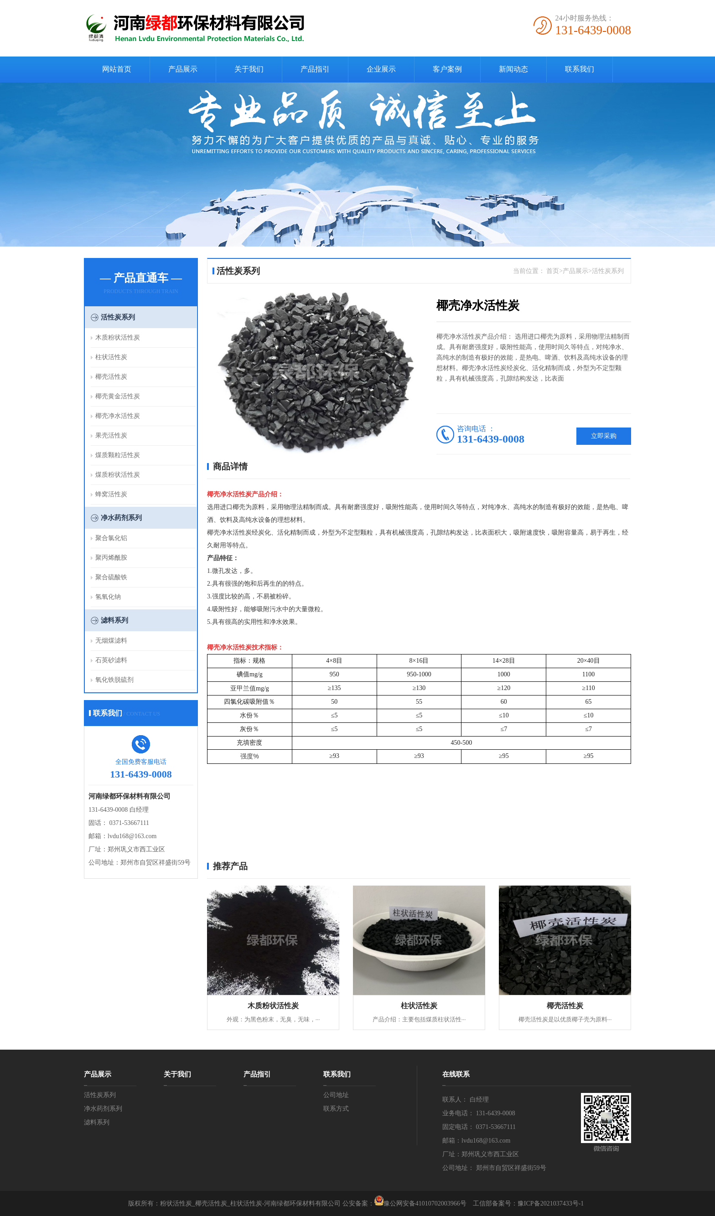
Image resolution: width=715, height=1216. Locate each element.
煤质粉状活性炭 (117, 474)
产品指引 (315, 69)
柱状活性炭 (111, 357)
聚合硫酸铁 (111, 577)
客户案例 (447, 69)
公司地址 (336, 1095)
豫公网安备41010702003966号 (424, 1203)
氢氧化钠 (108, 596)
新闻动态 (513, 69)
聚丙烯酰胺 (111, 557)
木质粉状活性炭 (117, 337)
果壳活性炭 (111, 435)
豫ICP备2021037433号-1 (551, 1203)
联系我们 (579, 69)
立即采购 (604, 436)
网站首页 (116, 69)
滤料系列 (114, 620)
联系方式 (336, 1108)
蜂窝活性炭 (111, 494)
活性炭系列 (118, 317)
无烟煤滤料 (111, 640)
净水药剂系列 (121, 517)
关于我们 (249, 69)
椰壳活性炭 (111, 376)
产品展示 (182, 69)
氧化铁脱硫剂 (114, 679)
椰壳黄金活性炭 (117, 396)
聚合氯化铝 (111, 538)
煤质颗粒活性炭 (117, 455)
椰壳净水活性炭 (117, 415)
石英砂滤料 (111, 660)
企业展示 (381, 69)
